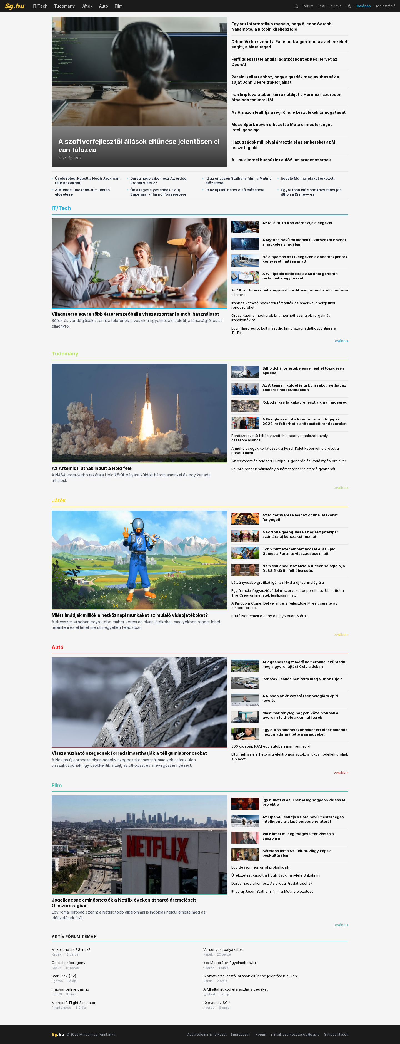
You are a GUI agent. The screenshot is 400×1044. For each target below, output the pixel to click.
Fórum (261, 1034)
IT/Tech (40, 6)
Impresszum (241, 1034)
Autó (103, 6)
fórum (308, 6)
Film (118, 6)
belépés (364, 6)
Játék (86, 6)
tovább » (341, 341)
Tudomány (64, 6)
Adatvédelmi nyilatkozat (207, 1034)
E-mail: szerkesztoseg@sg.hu (295, 1034)
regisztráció (386, 6)
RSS (322, 6)
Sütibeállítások (336, 1034)
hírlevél (336, 6)
